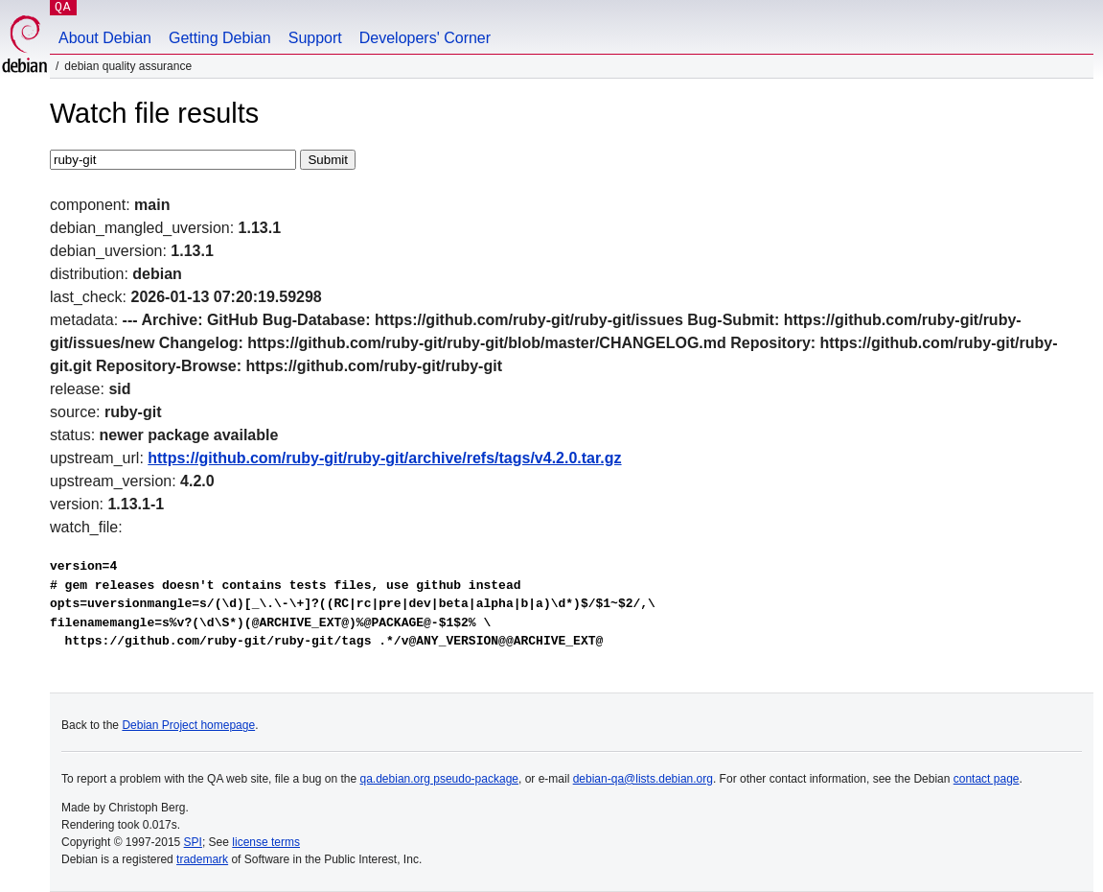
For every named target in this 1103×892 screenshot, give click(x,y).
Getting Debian (220, 38)
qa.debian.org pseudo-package (439, 779)
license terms (266, 842)
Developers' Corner (425, 38)
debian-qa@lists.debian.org (643, 779)
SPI (193, 842)
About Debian (104, 38)
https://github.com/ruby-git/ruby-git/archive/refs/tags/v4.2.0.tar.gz (384, 458)
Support (315, 38)
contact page (987, 779)
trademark (202, 859)
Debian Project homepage (188, 725)
